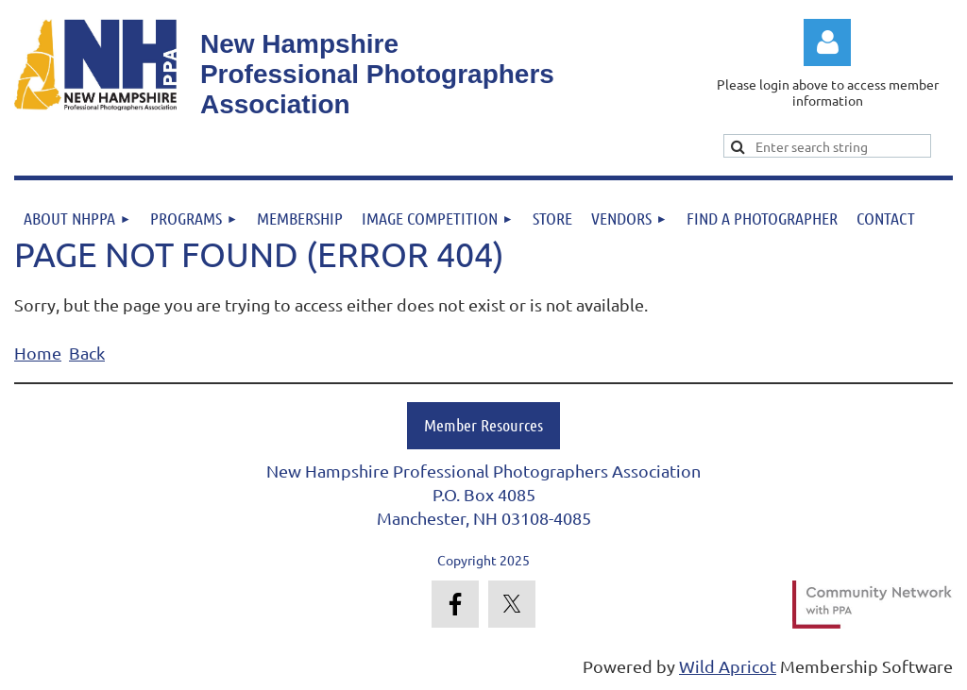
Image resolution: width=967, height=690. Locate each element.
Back (87, 352)
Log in (827, 42)
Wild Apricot (727, 666)
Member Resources (483, 424)
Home (37, 352)
